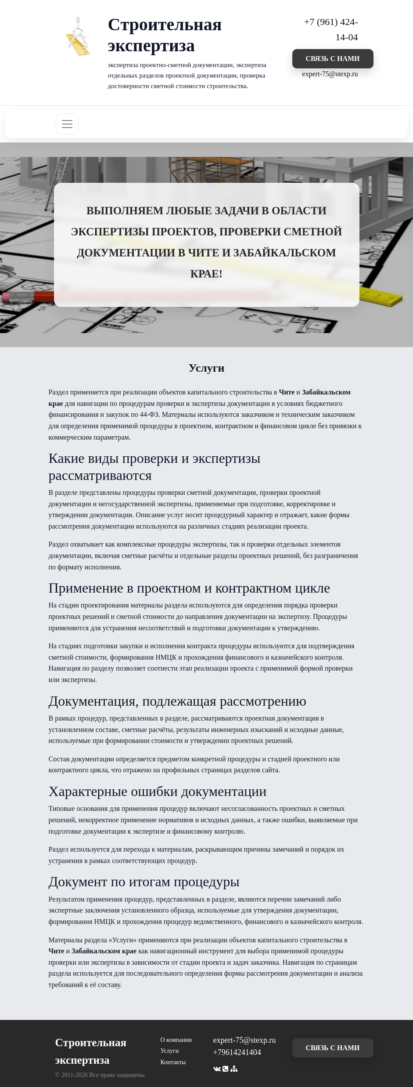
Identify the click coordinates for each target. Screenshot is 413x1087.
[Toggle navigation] (67, 124)
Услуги (170, 1051)
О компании (176, 1040)
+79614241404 (237, 1052)
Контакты (173, 1062)
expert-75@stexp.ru (330, 74)
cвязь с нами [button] (332, 58)
